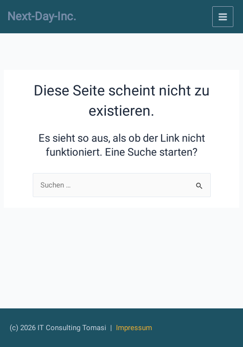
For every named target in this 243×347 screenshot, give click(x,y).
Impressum (134, 327)
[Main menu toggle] (222, 16)
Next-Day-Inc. (41, 16)
